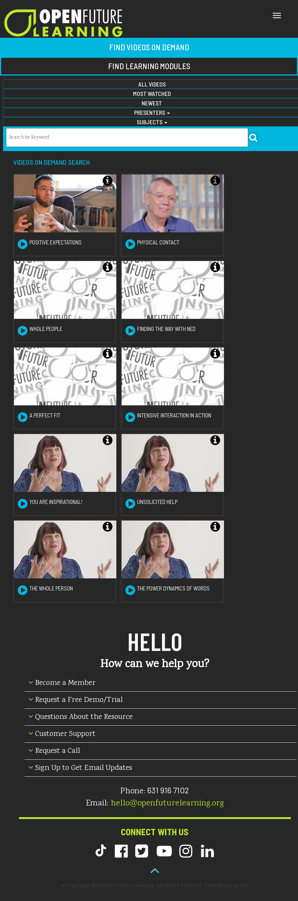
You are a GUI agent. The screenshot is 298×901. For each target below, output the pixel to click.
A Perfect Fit (44, 415)
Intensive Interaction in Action (174, 415)
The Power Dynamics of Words (173, 588)
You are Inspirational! (55, 501)
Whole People (45, 328)
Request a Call (54, 751)
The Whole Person (51, 588)
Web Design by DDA (227, 885)
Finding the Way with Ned (166, 328)
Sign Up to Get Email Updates (80, 768)
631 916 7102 (168, 790)
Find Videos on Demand (149, 47)
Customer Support (62, 734)
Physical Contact (158, 242)
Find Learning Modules (149, 66)
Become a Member (62, 683)
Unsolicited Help (157, 501)
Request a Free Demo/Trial (75, 700)
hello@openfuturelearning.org (167, 803)
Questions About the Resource (80, 717)
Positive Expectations (55, 242)
